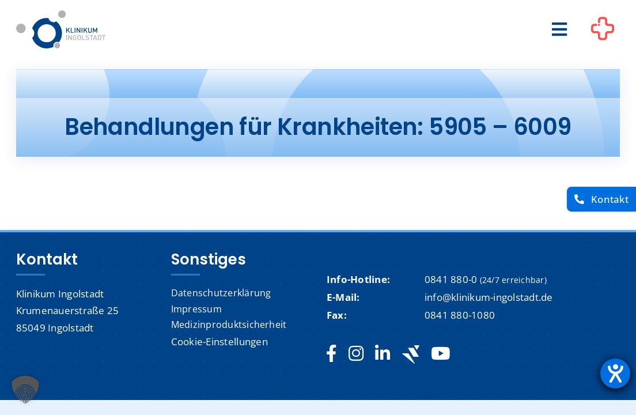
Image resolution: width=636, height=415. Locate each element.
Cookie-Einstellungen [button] (219, 341)
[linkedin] (382, 354)
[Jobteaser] (410, 354)
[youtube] (440, 354)
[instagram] (356, 354)
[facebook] (331, 354)
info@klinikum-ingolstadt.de (489, 297)
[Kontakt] (601, 199)
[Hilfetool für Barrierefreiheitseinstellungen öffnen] (615, 373)
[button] (25, 389)
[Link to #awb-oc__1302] (602, 31)
